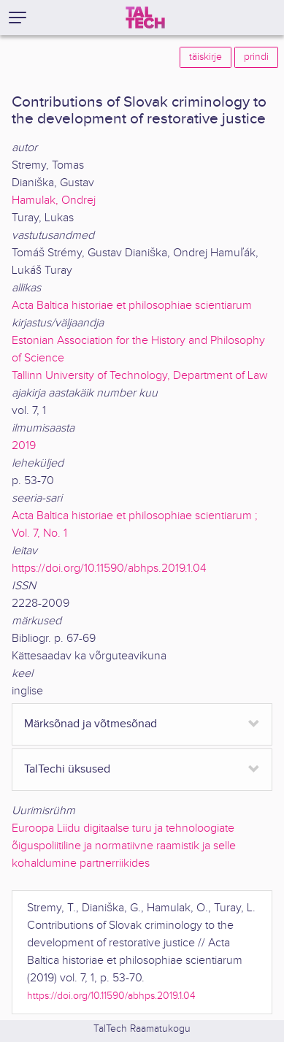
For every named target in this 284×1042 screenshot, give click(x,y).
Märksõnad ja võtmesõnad (90, 724)
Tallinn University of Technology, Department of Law (140, 376)
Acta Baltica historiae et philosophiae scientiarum (132, 306)
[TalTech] (145, 17)
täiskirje (205, 57)
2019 (24, 446)
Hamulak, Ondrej (54, 200)
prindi (256, 57)
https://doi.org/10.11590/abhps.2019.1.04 (109, 568)
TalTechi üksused (67, 769)
